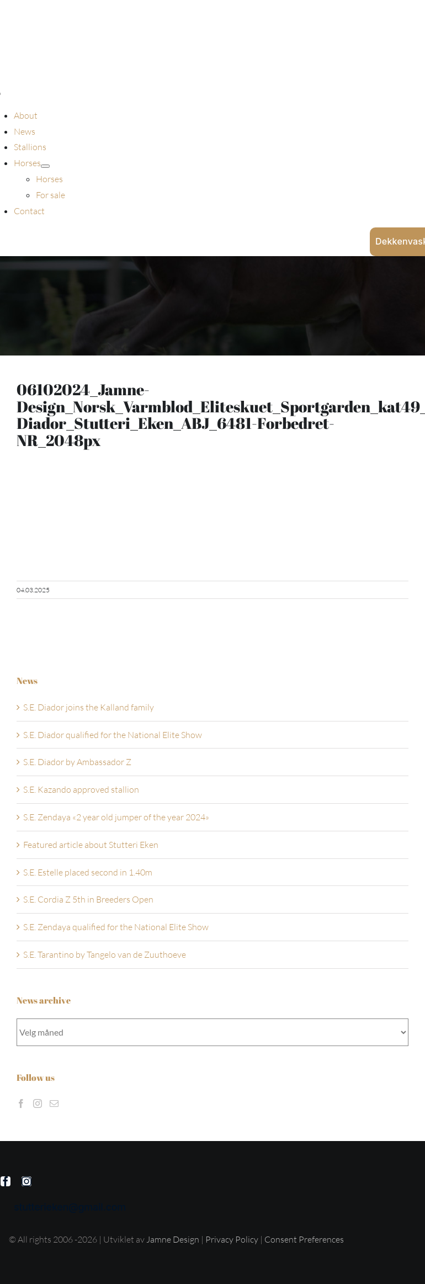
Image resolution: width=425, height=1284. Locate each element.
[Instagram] (37, 1103)
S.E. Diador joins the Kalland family (88, 707)
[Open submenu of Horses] (45, 166)
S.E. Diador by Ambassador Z (77, 761)
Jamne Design (172, 1239)
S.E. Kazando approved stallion (81, 789)
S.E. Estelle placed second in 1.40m (87, 872)
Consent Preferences (304, 1239)
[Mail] (54, 1103)
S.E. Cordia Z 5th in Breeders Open (88, 899)
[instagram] (26, 1181)
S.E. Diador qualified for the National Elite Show (112, 734)
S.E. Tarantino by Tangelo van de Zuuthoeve (104, 954)
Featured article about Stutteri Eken (90, 844)
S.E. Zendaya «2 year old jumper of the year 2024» (116, 817)
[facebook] (5, 1181)
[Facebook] (21, 1103)
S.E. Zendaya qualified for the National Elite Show (116, 926)
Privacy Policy (232, 1239)
